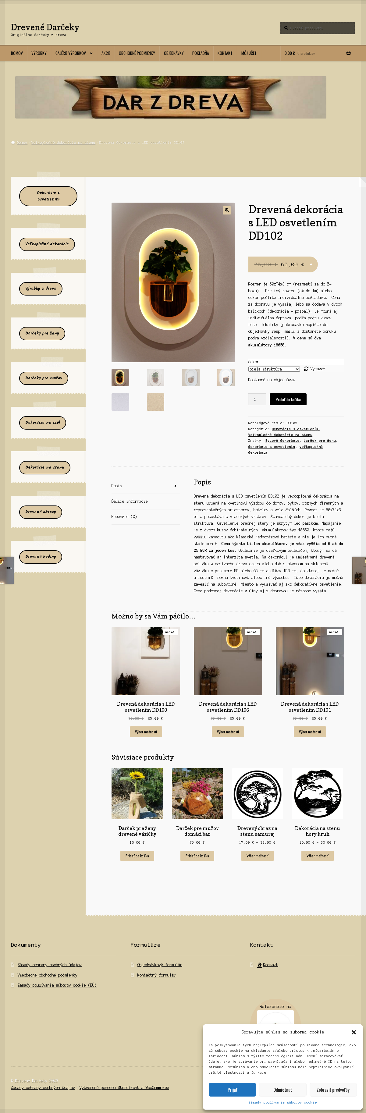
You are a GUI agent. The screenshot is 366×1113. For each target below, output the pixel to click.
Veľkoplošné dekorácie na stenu (63, 142)
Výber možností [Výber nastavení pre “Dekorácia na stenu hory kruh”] (318, 855)
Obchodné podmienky (137, 53)
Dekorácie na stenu (44, 467)
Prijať (232, 1089)
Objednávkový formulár (159, 965)
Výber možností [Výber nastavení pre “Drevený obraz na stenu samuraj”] (257, 855)
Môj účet (249, 53)
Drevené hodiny (40, 557)
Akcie (105, 53)
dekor (253, 362)
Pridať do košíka (288, 399)
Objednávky (174, 53)
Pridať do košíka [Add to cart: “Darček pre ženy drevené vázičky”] (137, 855)
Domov (17, 53)
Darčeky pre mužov (43, 378)
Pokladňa (200, 53)
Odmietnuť (282, 1089)
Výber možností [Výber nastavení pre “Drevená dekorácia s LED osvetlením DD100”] (146, 731)
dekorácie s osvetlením (271, 446)
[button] (354, 1032)
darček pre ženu (320, 440)
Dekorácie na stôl (42, 423)
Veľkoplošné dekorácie (47, 244)
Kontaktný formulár (156, 975)
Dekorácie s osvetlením (295, 429)
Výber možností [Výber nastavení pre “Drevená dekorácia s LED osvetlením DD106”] (228, 731)
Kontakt (225, 53)
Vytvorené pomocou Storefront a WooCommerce (124, 1088)
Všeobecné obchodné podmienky (47, 975)
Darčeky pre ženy (42, 333)
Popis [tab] (117, 486)
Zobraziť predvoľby (333, 1089)
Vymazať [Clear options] (318, 369)
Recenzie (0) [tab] (124, 517)
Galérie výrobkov (70, 53)
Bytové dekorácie (282, 440)
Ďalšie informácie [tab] (130, 501)
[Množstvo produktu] (257, 399)
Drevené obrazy (40, 512)
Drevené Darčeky (45, 27)
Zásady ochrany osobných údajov (50, 965)
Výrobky (39, 53)
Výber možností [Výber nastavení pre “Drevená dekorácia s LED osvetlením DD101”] (310, 731)
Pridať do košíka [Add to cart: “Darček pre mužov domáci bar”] (197, 855)
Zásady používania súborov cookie (283, 1102)
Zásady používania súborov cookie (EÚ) (57, 985)
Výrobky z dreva (40, 288)
